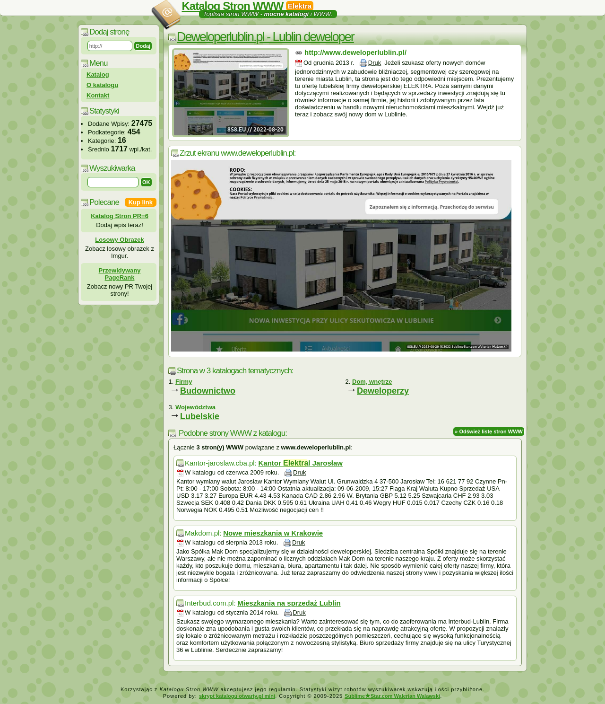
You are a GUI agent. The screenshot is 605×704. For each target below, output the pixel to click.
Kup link (141, 202)
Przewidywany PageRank (120, 274)
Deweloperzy (383, 391)
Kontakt (97, 95)
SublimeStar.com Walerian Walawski (392, 696)
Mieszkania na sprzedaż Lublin (288, 603)
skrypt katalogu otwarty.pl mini (237, 696)
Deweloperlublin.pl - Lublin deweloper (265, 37)
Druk (374, 62)
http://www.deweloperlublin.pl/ (355, 52)
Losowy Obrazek (119, 239)
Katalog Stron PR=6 (119, 216)
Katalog (97, 74)
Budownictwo (207, 391)
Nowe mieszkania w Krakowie (273, 533)
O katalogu (102, 84)
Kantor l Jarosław (300, 463)
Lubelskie (199, 416)
